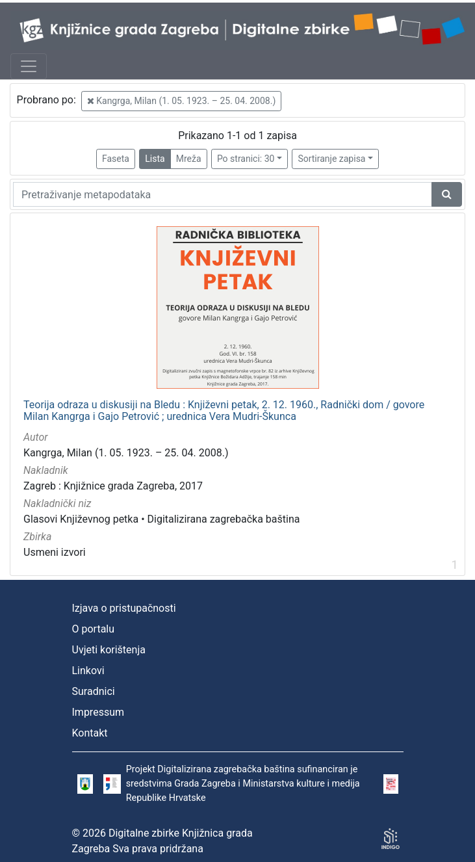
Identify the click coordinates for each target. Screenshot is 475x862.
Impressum (98, 712)
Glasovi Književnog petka (80, 519)
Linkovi (88, 670)
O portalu (93, 629)
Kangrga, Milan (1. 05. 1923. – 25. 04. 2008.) (181, 101)
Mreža (188, 158)
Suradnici (93, 691)
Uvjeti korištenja (109, 650)
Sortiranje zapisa (331, 158)
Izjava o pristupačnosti (124, 608)
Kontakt (90, 733)
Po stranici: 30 (246, 158)
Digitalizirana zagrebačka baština (224, 519)
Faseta (115, 158)
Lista (154, 158)
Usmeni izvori (54, 552)
